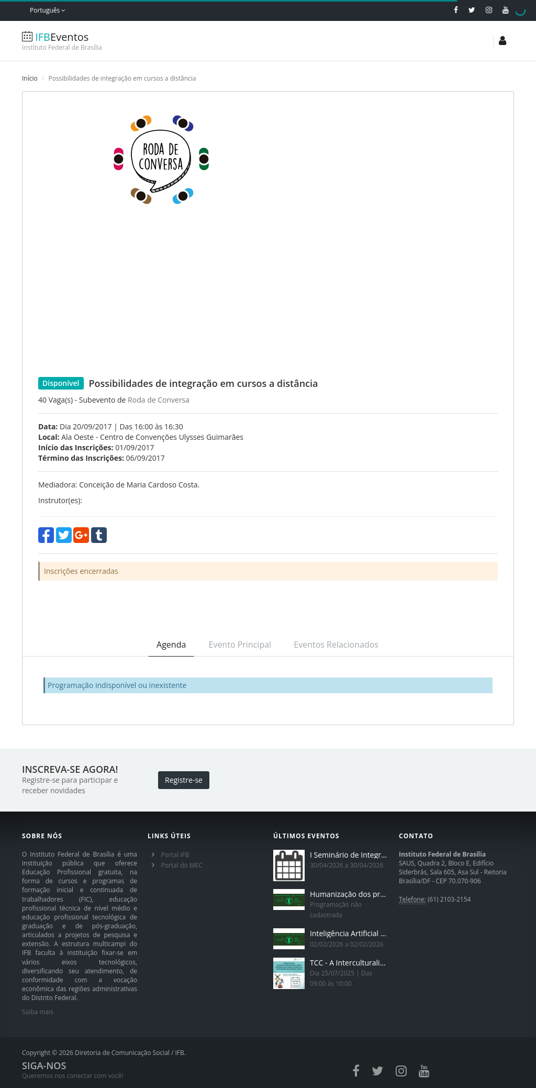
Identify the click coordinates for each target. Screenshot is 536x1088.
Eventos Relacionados (336, 644)
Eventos (85, 41)
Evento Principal (240, 644)
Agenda (171, 644)
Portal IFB (175, 854)
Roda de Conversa (158, 400)
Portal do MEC (182, 865)
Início (30, 78)
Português (47, 10)
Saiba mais (37, 1011)
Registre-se (184, 780)
